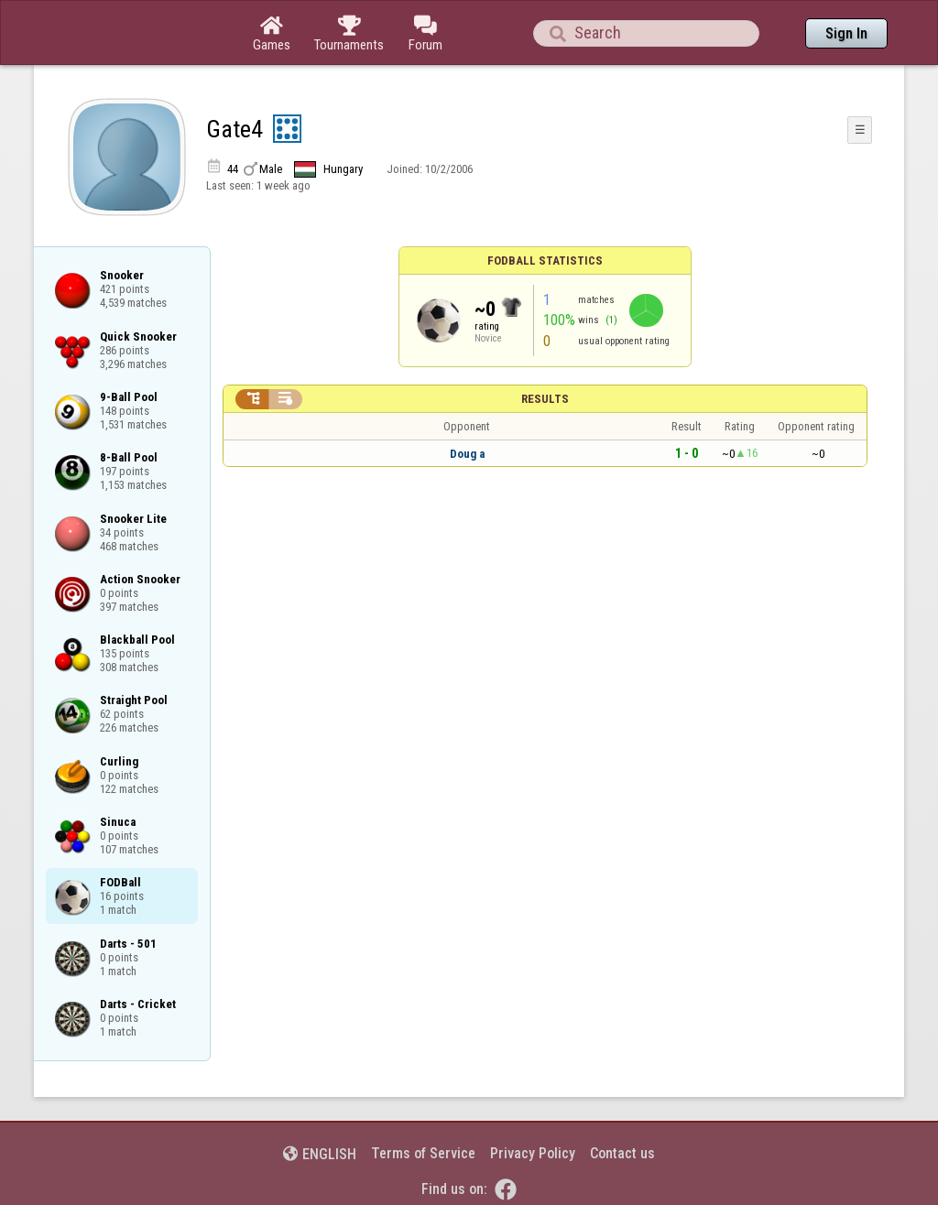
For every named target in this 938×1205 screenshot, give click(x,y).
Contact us (622, 1153)
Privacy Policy (532, 1153)
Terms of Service (423, 1153)
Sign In (846, 33)
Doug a (467, 454)
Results (545, 399)
